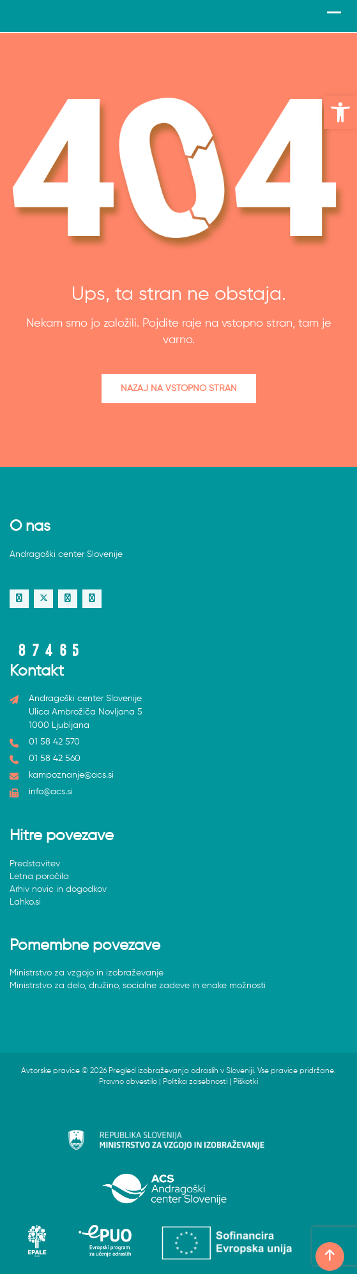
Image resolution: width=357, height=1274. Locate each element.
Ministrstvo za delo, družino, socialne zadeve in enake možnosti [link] (138, 985)
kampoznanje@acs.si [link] (71, 775)
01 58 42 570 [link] (54, 741)
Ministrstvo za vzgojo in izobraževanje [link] (86, 972)
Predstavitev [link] (35, 863)
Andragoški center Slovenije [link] (66, 554)
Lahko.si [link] (25, 902)
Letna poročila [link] (39, 876)
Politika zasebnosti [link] (195, 1082)
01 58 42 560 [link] (54, 758)
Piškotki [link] (245, 1082)
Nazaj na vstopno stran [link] (179, 388)
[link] (340, 112)
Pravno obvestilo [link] (128, 1082)
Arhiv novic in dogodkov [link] (58, 889)
